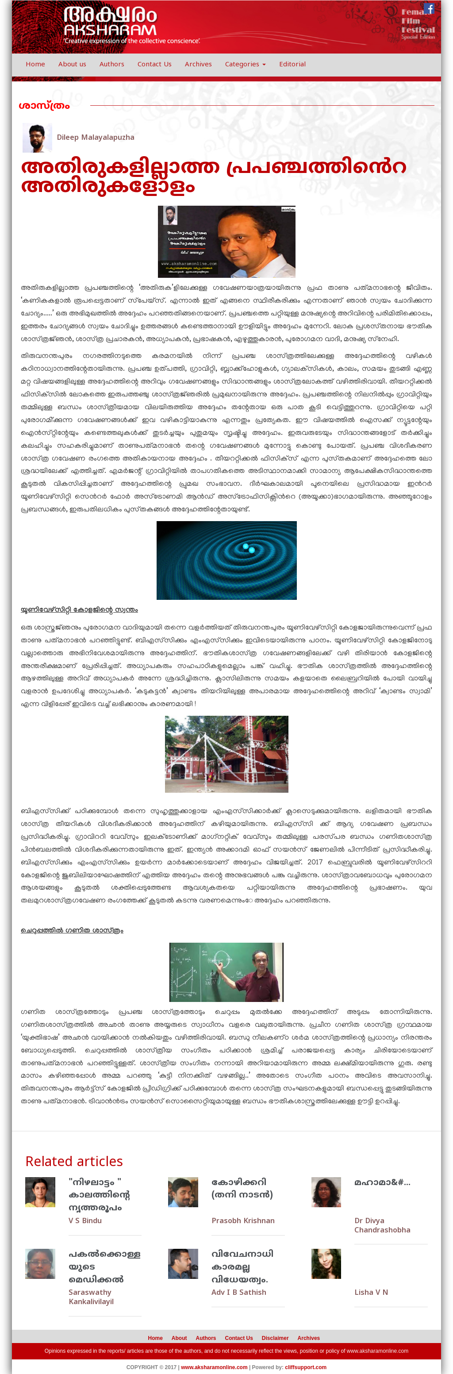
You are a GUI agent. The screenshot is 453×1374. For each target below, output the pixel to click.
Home (35, 65)
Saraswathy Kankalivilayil (90, 1297)
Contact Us (155, 65)
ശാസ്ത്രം (44, 106)
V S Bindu (85, 1221)
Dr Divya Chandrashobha (381, 1226)
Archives (198, 65)
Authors (112, 65)
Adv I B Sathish (238, 1292)
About (179, 1336)
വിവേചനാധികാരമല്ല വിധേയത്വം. (242, 1267)
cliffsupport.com (305, 1365)
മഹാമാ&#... (382, 1183)
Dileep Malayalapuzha (94, 138)
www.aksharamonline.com (377, 1349)
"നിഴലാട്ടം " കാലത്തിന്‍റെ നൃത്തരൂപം (99, 1196)
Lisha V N (370, 1292)
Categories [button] (245, 65)
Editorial (292, 65)
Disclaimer (275, 1336)
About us (72, 65)
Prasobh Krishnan (241, 1221)
